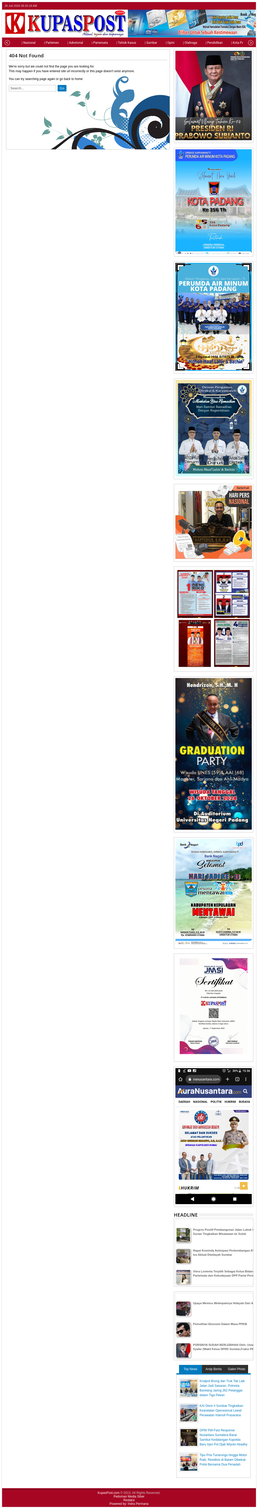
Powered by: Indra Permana (128, 1504)
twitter (229, 6)
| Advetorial (64, 43)
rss (250, 6)
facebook (236, 6)
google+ (243, 6)
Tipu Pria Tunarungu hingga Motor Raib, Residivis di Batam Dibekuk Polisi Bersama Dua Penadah (223, 1459)
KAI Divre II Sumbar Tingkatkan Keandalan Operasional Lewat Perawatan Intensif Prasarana (221, 1410)
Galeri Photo (236, 1369)
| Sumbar (139, 43)
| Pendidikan (202, 43)
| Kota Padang (229, 43)
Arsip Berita (213, 1369)
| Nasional (17, 43)
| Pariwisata (89, 43)
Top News (191, 1369)
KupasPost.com (109, 1493)
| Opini (159, 43)
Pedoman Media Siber (129, 1496)
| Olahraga (179, 43)
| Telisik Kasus (115, 43)
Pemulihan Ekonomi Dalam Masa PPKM (220, 1324)
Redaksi (128, 1500)
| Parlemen (40, 43)
